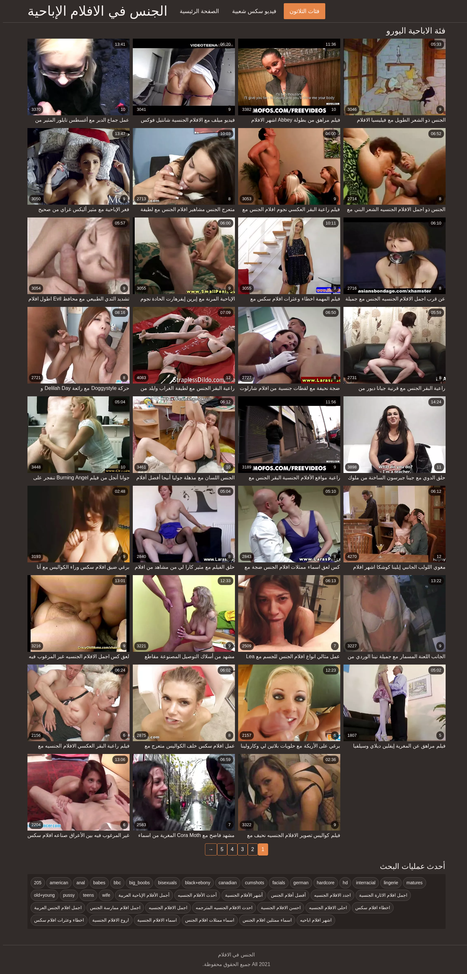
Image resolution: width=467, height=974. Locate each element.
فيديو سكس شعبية (251, 11)
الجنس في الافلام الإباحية (95, 11)
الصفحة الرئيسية (196, 11)
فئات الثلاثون (302, 11)
